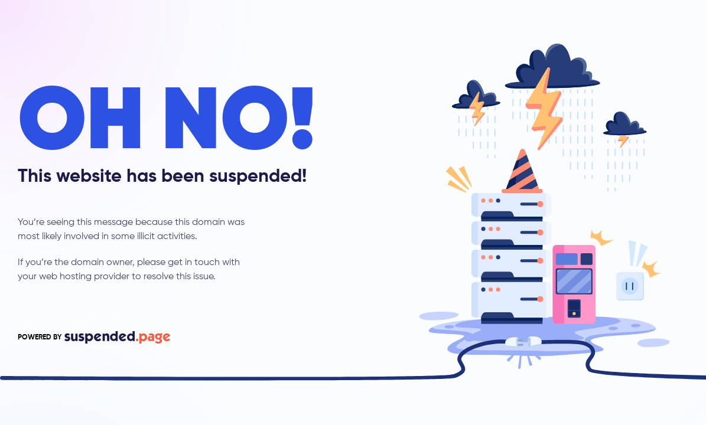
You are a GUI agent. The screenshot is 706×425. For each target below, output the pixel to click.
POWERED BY (94, 337)
